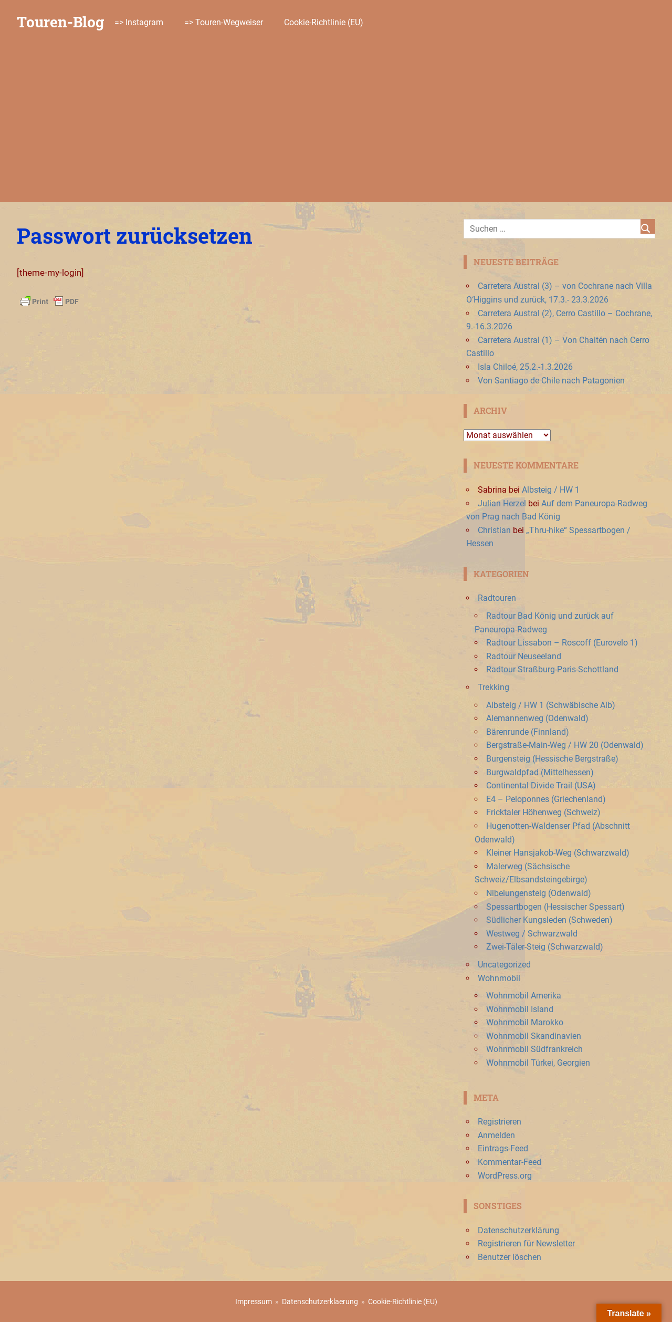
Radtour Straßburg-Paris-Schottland (552, 669)
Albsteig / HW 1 (551, 490)
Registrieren (499, 1122)
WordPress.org (505, 1176)
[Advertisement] (336, 123)
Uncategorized (504, 965)
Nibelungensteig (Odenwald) (538, 893)
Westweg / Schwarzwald (532, 934)
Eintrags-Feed (503, 1148)
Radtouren (497, 598)
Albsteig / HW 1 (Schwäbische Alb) (550, 705)
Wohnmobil (499, 978)
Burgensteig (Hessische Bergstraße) (552, 759)
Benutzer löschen (509, 1257)
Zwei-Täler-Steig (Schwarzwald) (544, 947)
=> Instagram (138, 22)
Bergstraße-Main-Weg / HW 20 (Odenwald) (565, 745)
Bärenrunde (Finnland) (527, 732)
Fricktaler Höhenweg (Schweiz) (543, 812)
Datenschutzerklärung (518, 1230)
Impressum (253, 1301)
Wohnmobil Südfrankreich (534, 1049)
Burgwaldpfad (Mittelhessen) (540, 772)
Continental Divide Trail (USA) (541, 785)
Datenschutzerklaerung (320, 1301)
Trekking (493, 687)
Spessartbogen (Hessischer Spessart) (555, 907)
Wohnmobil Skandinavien (533, 1036)
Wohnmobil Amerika (523, 996)
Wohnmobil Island (519, 1009)
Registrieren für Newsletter (526, 1243)
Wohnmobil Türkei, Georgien (538, 1063)
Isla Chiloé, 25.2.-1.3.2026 (525, 367)
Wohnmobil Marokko (524, 1022)
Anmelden (496, 1135)
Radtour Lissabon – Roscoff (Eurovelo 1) (562, 643)
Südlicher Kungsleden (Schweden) (549, 920)
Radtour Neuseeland (523, 656)
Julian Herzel (502, 503)
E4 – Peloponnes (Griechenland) (546, 799)
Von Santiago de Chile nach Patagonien (551, 381)
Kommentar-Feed (509, 1162)
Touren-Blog (60, 22)
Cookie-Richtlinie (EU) (323, 22)
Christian (494, 530)
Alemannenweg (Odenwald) (537, 718)
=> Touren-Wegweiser (223, 22)
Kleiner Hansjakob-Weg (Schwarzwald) (557, 853)
